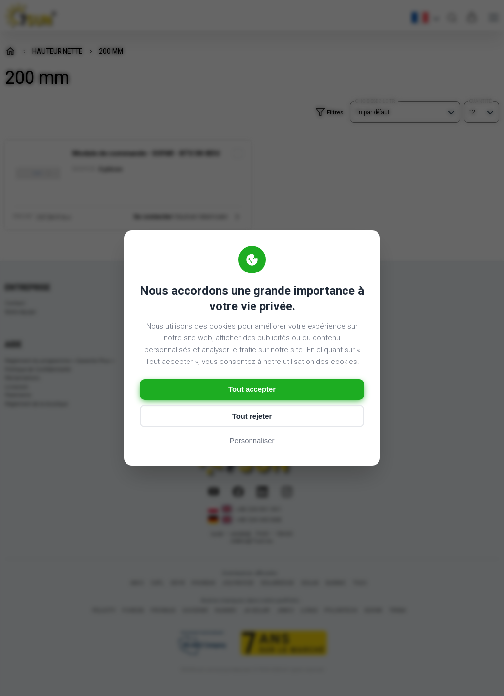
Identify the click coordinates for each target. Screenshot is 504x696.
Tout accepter (252, 389)
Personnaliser (252, 441)
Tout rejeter (252, 416)
